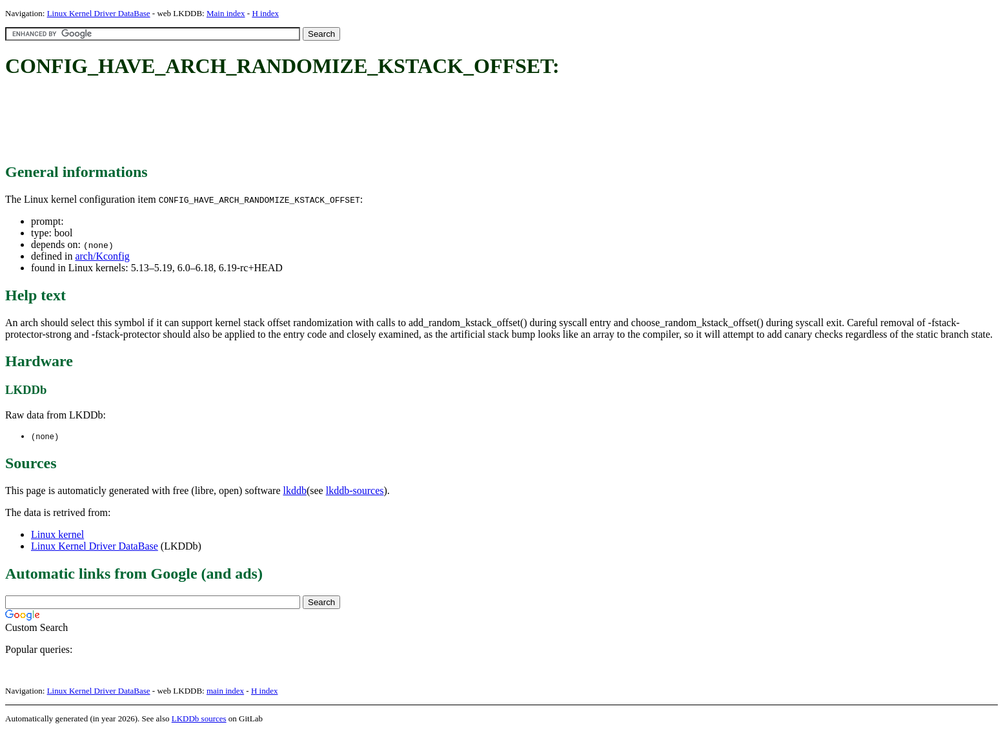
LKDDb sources (199, 719)
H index (265, 13)
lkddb (295, 491)
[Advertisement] (240, 121)
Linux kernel (57, 535)
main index (225, 691)
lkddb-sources (355, 491)
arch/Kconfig (102, 256)
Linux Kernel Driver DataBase (98, 13)
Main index (226, 13)
